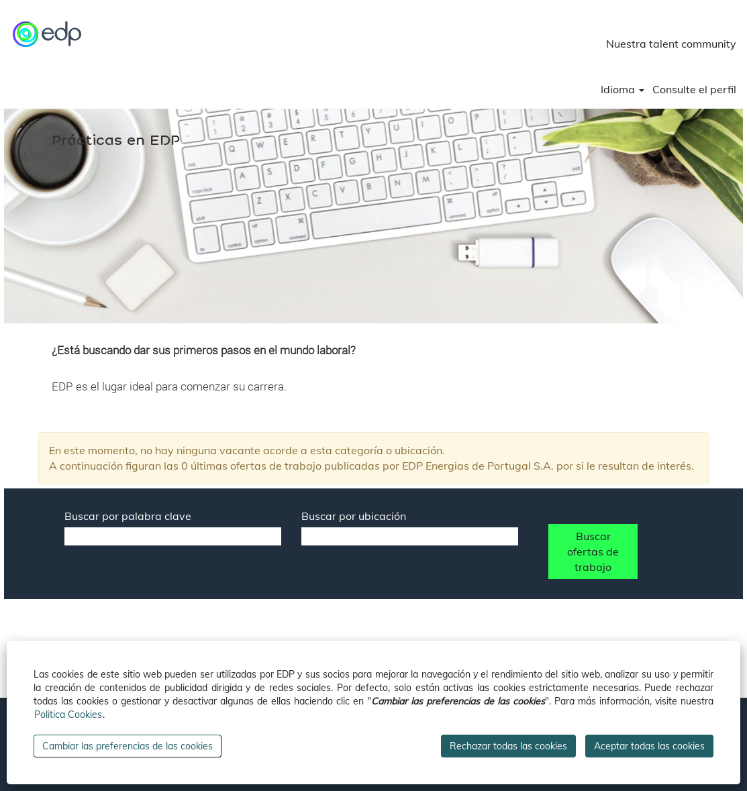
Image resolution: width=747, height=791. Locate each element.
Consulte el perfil (694, 89)
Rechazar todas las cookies (508, 746)
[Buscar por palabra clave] (172, 536)
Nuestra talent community (671, 43)
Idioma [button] (622, 89)
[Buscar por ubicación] (409, 536)
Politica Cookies (68, 714)
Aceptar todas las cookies (649, 746)
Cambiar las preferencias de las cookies (127, 746)
